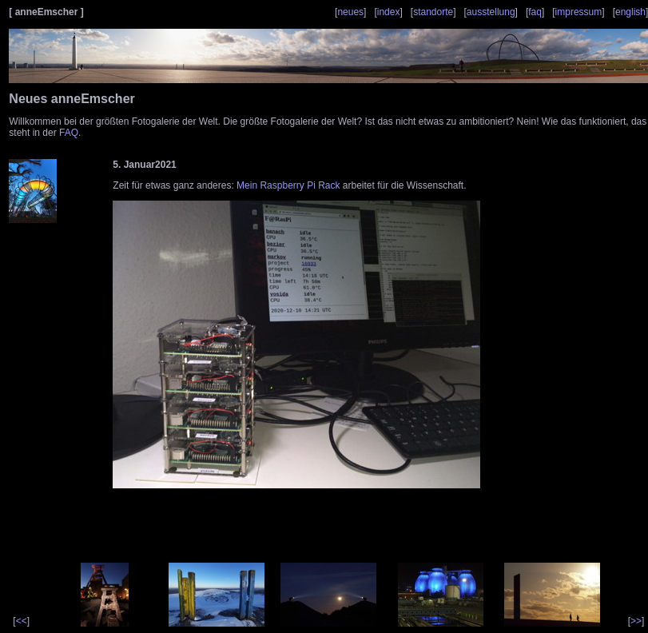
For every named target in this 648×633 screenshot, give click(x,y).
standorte (433, 12)
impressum (578, 12)
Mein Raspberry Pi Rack (288, 185)
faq (535, 12)
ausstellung (491, 12)
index (388, 12)
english (630, 12)
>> (636, 621)
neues (350, 12)
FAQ (68, 132)
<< (21, 621)
